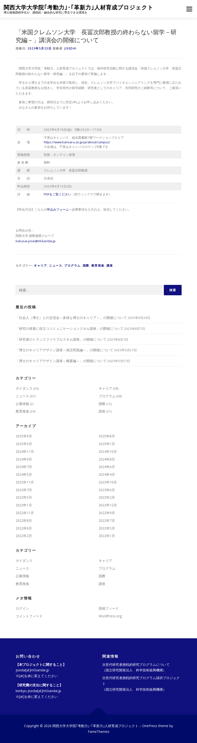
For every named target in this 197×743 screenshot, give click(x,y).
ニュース (55, 265)
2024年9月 (24, 459)
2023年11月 (25, 482)
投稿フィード (109, 608)
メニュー (189, 9)
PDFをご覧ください (57, 194)
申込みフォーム (58, 209)
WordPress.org (110, 616)
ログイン (22, 608)
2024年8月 (107, 459)
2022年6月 (24, 528)
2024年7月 (24, 466)
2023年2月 (107, 497)
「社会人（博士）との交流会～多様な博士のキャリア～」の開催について (71, 317)
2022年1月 (107, 535)
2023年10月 (108, 482)
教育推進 (97, 265)
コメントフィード (29, 616)
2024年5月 (24, 474)
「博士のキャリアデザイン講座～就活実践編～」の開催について (64, 350)
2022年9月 (107, 512)
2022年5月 (107, 528)
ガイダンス (24, 388)
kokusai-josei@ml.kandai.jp (36, 241)
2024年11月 (25, 451)
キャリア (40, 265)
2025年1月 (107, 443)
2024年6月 (107, 466)
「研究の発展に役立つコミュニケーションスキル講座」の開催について (69, 328)
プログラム (72, 265)
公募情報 (22, 403)
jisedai (70, 48)
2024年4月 (107, 474)
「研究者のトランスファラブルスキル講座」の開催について (61, 339)
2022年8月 (24, 520)
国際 (86, 265)
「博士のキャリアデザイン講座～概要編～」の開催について (61, 360)
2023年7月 (24, 490)
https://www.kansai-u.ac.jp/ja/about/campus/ (77, 142)
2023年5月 (24, 497)
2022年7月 (107, 520)
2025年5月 (24, 443)
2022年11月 (25, 512)
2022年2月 (24, 535)
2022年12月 (108, 505)
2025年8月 (107, 436)
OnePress (149, 725)
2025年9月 (24, 436)
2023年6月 (107, 490)
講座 (110, 265)
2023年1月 (24, 505)
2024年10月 (108, 451)
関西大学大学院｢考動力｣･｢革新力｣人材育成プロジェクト (78, 7)
